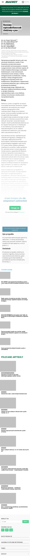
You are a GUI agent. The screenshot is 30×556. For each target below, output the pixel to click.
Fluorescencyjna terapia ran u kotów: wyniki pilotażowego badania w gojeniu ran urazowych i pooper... (14, 333)
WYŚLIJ (26, 521)
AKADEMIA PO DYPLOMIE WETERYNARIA (12, 542)
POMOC (3, 548)
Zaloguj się (15, 208)
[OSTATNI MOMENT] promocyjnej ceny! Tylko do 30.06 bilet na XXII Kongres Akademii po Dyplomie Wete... (14, 316)
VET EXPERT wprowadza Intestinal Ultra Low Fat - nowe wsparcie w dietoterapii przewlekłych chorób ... (15, 283)
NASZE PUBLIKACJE (6, 536)
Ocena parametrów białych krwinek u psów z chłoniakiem (13, 348)
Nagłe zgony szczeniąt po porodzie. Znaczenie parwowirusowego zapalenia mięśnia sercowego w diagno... (14, 300)
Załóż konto (22, 212)
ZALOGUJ (27, 2)
